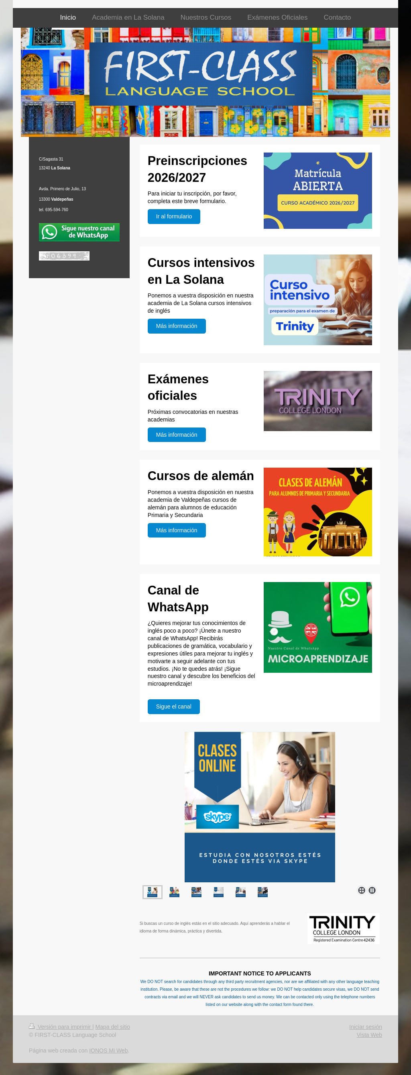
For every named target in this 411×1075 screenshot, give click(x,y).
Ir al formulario (174, 216)
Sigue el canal (173, 706)
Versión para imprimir (60, 1027)
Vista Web (369, 1035)
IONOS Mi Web (108, 1050)
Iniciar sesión (365, 1027)
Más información (176, 326)
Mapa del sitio (113, 1027)
